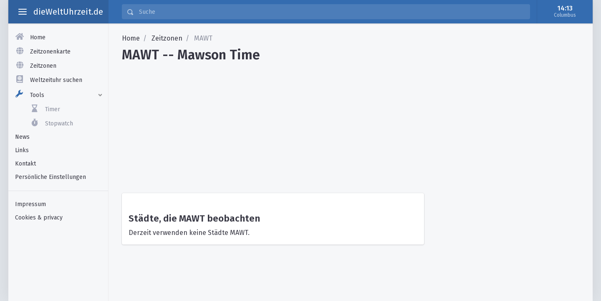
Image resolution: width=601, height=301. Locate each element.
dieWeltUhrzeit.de (68, 12)
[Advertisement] (350, 124)
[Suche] (332, 11)
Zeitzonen (167, 38)
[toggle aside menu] (22, 11)
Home (131, 38)
